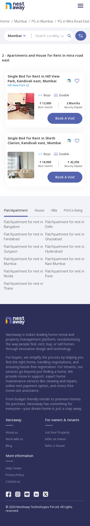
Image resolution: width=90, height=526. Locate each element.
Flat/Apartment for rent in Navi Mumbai (64, 261)
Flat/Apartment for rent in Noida (23, 273)
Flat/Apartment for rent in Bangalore (23, 224)
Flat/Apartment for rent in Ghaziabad (64, 236)
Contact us (13, 482)
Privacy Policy (15, 475)
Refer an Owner (55, 439)
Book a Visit (65, 118)
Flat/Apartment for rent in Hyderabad (64, 249)
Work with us (14, 439)
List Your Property (57, 432)
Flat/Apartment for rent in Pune (64, 273)
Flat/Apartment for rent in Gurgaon (23, 249)
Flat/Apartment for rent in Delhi (64, 224)
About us (12, 432)
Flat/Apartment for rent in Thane (23, 286)
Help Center (14, 468)
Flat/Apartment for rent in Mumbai (23, 261)
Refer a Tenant (55, 446)
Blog (9, 446)
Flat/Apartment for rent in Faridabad (23, 236)
